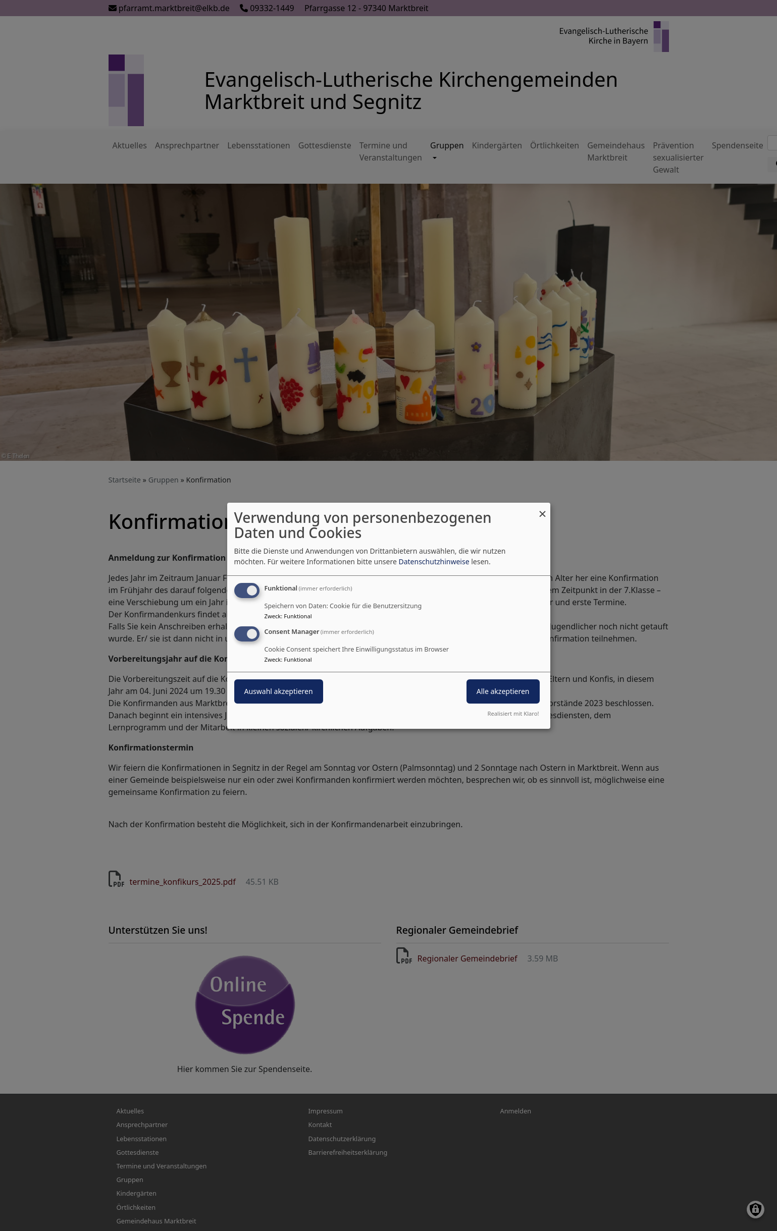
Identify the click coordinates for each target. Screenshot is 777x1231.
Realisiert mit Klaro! (513, 713)
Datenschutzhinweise (433, 561)
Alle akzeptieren (503, 691)
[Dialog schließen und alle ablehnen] (542, 508)
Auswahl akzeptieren (278, 691)
